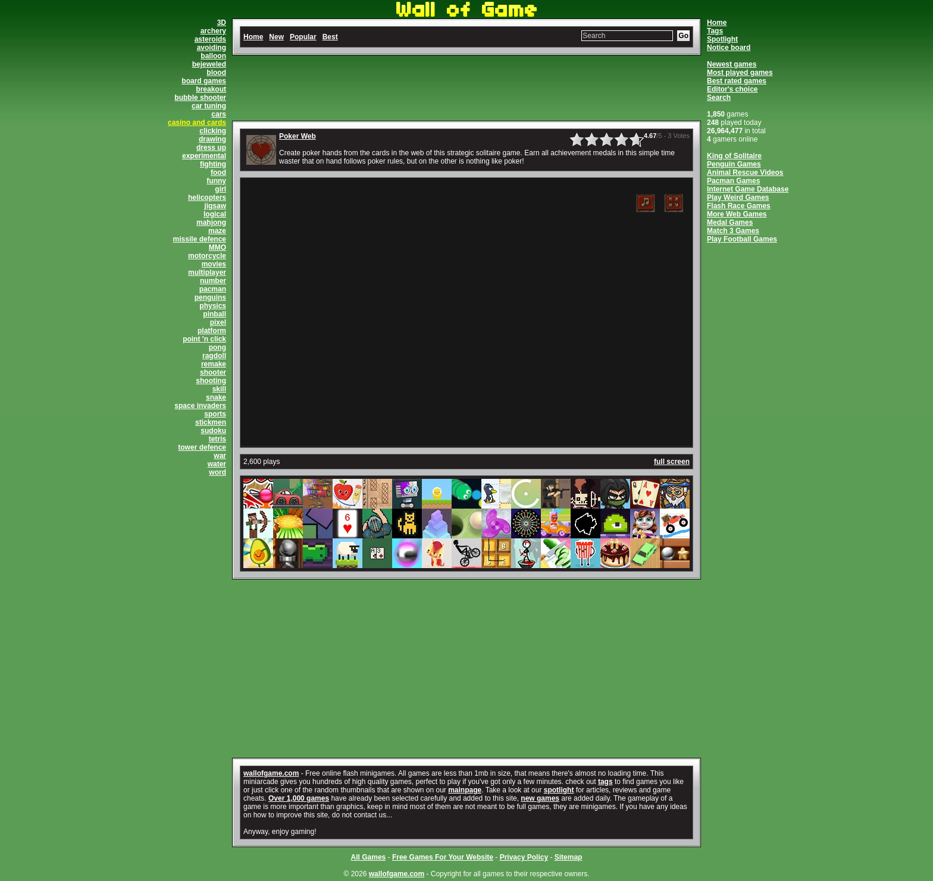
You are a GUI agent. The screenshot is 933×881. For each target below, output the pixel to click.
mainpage (464, 790)
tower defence (202, 447)
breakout (211, 89)
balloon (213, 56)
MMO (217, 247)
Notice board (728, 47)
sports (215, 414)
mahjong (211, 222)
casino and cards (197, 122)
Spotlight (722, 39)
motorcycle (207, 256)
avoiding (211, 47)
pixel (218, 322)
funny (216, 181)
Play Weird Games (738, 197)
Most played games (740, 72)
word (217, 472)
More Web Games (736, 214)
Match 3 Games (733, 231)
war (220, 456)
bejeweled (209, 64)
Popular (303, 37)
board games (203, 81)
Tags (715, 31)
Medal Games (730, 222)
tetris (217, 439)
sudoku (213, 431)
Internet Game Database (747, 189)
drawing (212, 139)
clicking (212, 131)
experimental (204, 156)
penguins (210, 297)
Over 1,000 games (298, 798)
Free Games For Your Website (442, 857)
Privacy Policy (524, 857)
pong (217, 347)
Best (330, 37)
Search (719, 97)
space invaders (200, 406)
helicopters (207, 197)
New (276, 37)
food (218, 172)
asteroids (210, 39)
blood (216, 72)
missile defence (199, 239)
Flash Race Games (739, 206)
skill (219, 389)
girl (220, 189)
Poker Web (297, 136)
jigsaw (215, 206)
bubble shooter (200, 97)
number (213, 281)
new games (540, 798)
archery (213, 31)
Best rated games (736, 81)
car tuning (209, 106)
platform (212, 331)
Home (717, 22)
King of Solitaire (734, 156)
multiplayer (207, 272)
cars (218, 114)
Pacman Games (733, 181)
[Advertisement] (466, 88)
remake (213, 364)
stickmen (210, 422)
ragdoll (214, 356)
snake (216, 397)
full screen (672, 461)
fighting (213, 164)
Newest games (731, 64)
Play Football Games (742, 239)
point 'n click (204, 339)
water (217, 464)
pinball (214, 314)
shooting (211, 381)
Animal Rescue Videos (745, 172)
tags (605, 781)
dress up (211, 147)
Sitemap (569, 857)
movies (214, 264)
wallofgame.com (271, 773)
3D (221, 22)
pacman (212, 289)
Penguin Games (734, 164)
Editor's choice (732, 89)
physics (212, 306)
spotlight (559, 790)
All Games (368, 857)
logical (214, 214)
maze (217, 231)
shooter (213, 372)
